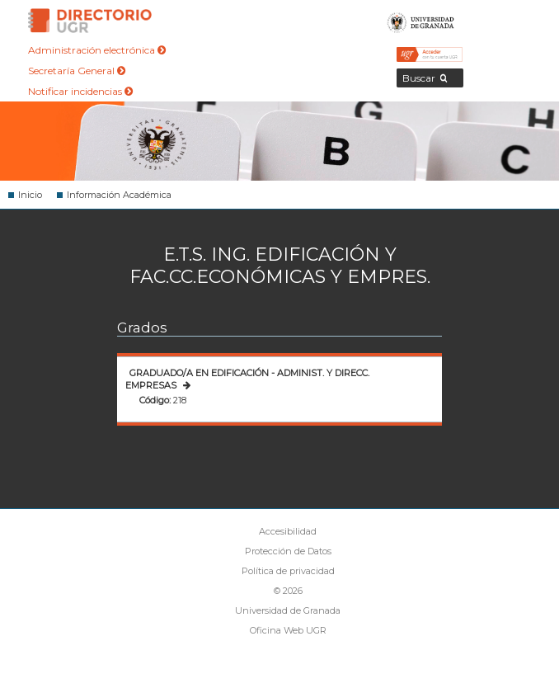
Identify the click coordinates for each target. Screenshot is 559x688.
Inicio (30, 194)
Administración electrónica (97, 50)
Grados (142, 327)
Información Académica (119, 194)
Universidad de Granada (421, 20)
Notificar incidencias (80, 91)
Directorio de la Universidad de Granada (90, 20)
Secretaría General (76, 70)
